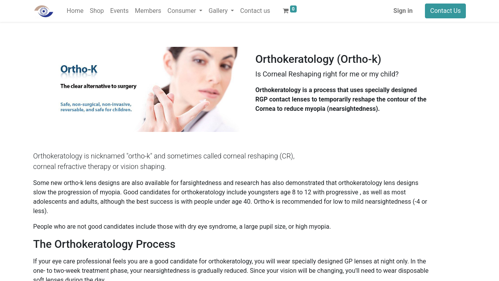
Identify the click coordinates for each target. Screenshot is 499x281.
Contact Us (445, 10)
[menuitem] (75, 11)
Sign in (402, 10)
